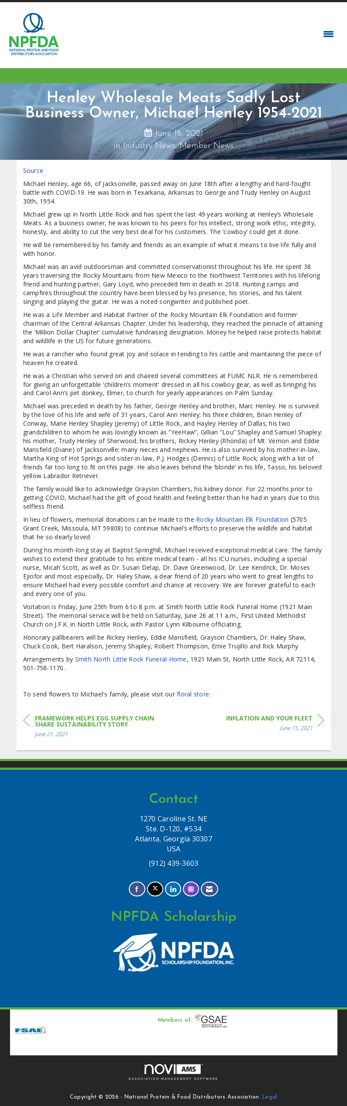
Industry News (149, 145)
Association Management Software (174, 1072)
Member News (206, 145)
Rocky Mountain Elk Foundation (242, 519)
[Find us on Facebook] (137, 889)
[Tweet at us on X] (155, 889)
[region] (275, 724)
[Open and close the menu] (200, 34)
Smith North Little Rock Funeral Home (131, 659)
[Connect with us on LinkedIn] (173, 889)
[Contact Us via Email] (209, 889)
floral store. (193, 694)
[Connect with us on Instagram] (191, 889)
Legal (269, 1097)
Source (33, 170)
